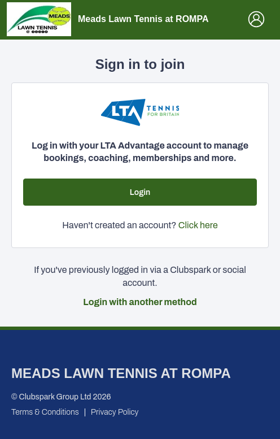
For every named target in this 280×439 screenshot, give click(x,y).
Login (140, 192)
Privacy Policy (115, 412)
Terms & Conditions (45, 412)
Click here (198, 225)
